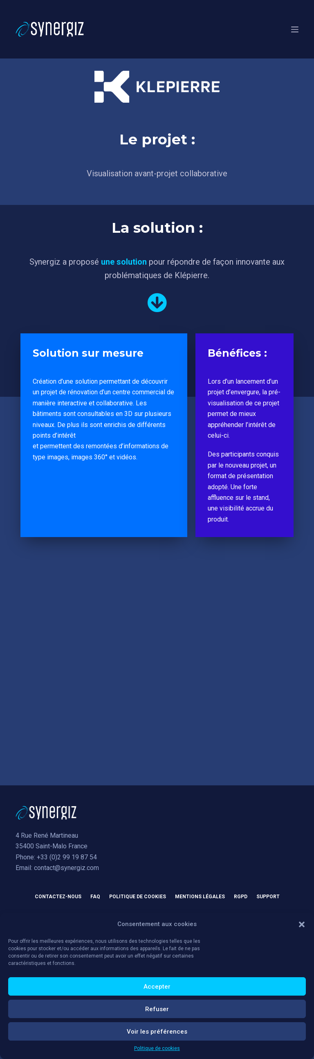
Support (268, 896)
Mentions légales (200, 896)
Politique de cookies (157, 1048)
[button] (302, 924)
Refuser (157, 1009)
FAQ (95, 896)
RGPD (240, 896)
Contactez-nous (58, 896)
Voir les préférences (157, 1031)
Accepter (157, 986)
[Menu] (294, 29)
